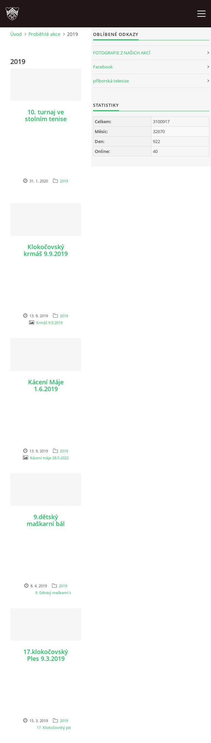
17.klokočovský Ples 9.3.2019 (45, 655)
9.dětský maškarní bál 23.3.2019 (46, 523)
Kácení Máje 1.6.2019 (46, 385)
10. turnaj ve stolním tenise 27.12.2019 (46, 118)
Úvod (16, 34)
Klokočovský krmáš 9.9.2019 (46, 250)
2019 (64, 180)
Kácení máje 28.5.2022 (49, 457)
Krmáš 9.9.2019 (49, 322)
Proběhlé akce (44, 34)
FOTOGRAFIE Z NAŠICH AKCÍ (121, 53)
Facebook (103, 67)
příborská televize (111, 81)
